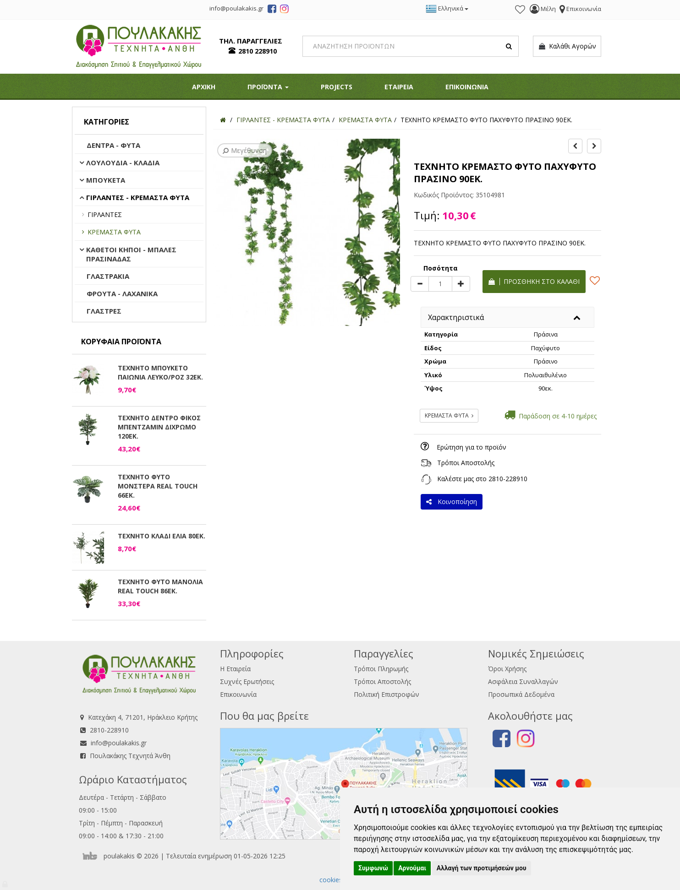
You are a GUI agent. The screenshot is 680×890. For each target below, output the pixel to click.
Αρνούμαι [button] (412, 868)
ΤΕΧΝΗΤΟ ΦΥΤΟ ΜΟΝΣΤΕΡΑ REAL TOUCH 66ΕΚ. (157, 485)
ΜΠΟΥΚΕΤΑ (105, 180)
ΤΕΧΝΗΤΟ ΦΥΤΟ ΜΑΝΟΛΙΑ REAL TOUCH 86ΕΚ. (160, 586)
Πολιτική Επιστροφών (386, 694)
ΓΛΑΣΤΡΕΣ (104, 310)
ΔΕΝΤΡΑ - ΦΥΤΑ (113, 145)
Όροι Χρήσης (507, 668)
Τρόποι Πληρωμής (381, 668)
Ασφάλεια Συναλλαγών (523, 681)
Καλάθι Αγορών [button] (567, 46)
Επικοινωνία (238, 694)
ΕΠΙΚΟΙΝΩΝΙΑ (466, 86)
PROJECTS (336, 86)
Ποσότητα (440, 268)
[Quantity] (440, 284)
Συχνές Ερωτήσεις (247, 681)
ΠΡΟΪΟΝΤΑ (268, 86)
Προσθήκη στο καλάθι (534, 281)
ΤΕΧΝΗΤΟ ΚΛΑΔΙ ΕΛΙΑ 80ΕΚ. (161, 536)
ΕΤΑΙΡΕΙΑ (398, 86)
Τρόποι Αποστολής (465, 462)
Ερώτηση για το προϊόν (471, 447)
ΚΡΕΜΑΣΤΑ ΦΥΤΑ (114, 232)
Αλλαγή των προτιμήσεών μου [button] (481, 868)
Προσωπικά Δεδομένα (521, 694)
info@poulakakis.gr (119, 742)
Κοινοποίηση (451, 501)
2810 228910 (257, 51)
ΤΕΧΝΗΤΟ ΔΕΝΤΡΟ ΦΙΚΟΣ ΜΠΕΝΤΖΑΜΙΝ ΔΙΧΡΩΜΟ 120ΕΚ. (159, 426)
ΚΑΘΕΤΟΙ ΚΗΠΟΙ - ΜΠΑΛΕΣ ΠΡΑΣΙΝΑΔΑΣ (131, 254)
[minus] (420, 284)
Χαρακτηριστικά (456, 317)
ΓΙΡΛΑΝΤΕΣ (105, 214)
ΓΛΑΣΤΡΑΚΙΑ (108, 276)
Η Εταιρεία (235, 668)
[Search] (410, 46)
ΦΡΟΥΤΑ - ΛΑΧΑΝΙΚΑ (122, 293)
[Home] (223, 119)
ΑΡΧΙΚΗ (203, 86)
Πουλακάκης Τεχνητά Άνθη (130, 755)
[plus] (461, 284)
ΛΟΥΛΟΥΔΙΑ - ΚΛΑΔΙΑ (122, 162)
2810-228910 (507, 478)
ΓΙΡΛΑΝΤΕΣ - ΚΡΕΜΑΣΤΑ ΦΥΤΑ (137, 197)
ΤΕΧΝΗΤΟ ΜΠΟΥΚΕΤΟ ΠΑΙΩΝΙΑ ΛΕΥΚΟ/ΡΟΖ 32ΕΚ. (160, 372)
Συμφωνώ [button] (373, 868)
